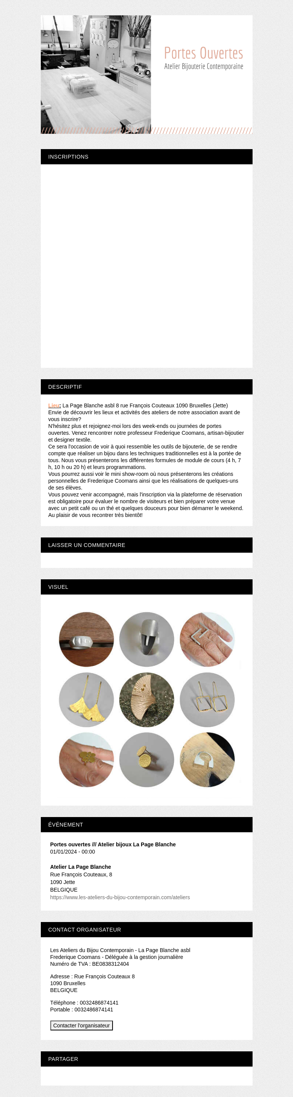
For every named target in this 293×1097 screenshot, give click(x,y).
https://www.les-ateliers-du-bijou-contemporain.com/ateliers (120, 897)
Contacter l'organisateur (81, 1025)
